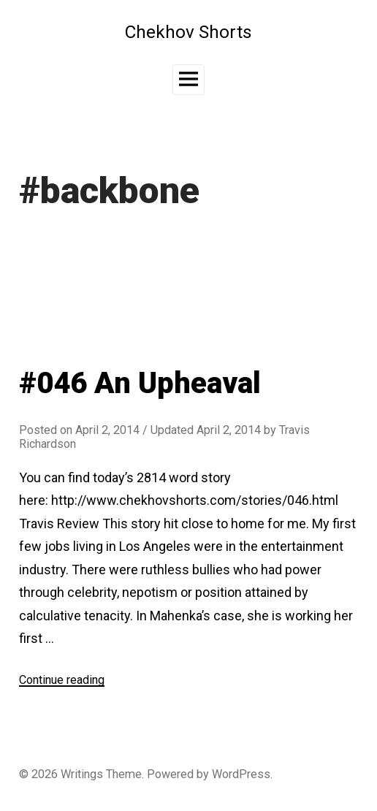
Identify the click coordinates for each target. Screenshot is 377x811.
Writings (82, 774)
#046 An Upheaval (140, 383)
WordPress (241, 774)
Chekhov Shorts (188, 31)
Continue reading (61, 680)
